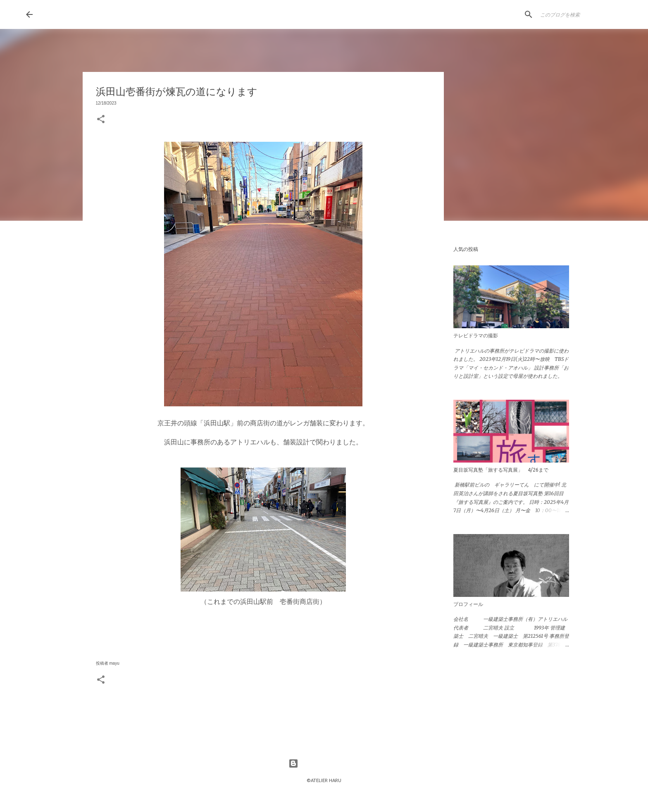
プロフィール (468, 604)
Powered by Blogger (324, 763)
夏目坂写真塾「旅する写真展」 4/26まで (500, 469)
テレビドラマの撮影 (475, 335)
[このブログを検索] (580, 14)
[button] (101, 119)
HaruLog (67, 14)
